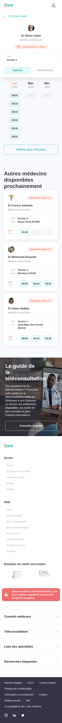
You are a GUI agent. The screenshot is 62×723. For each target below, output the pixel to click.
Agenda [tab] (17, 70)
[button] (31, 150)
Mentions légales (13, 682)
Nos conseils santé (16, 521)
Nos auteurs (13, 533)
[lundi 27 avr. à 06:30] (48, 338)
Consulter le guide (31, 425)
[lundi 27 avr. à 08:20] (14, 112)
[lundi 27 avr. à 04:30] (25, 232)
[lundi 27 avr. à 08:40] (14, 128)
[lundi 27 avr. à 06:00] (25, 283)
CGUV (30, 682)
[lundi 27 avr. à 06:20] (48, 283)
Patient (10, 465)
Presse (10, 489)
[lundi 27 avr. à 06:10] (36, 283)
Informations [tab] (45, 70)
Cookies (43, 694)
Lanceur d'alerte (47, 682)
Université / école (15, 477)
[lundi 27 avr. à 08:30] (14, 120)
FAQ (9, 509)
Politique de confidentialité (18, 688)
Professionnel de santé (18, 471)
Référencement (13, 700)
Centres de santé (15, 539)
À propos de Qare (16, 545)
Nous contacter (14, 515)
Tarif (28, 700)
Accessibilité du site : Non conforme (23, 706)
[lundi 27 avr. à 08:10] (14, 103)
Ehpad (10, 483)
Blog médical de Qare (18, 527)
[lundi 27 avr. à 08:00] (14, 95)
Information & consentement (19, 694)
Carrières (11, 551)
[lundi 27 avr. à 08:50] (14, 136)
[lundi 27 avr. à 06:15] (36, 338)
